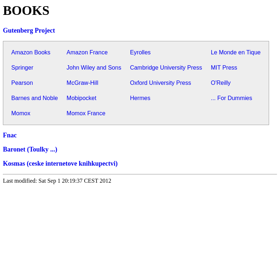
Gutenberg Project (29, 30)
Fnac (10, 135)
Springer (22, 68)
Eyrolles (140, 52)
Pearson (22, 83)
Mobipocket (81, 98)
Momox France (86, 113)
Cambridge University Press (166, 68)
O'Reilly (221, 83)
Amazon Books (31, 52)
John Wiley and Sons (94, 68)
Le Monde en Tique (236, 52)
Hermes (140, 98)
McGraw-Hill (82, 83)
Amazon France (87, 52)
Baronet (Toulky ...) (30, 149)
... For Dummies (231, 98)
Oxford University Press (160, 83)
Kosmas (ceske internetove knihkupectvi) (60, 163)
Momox (20, 113)
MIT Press (224, 68)
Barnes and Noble (34, 98)
